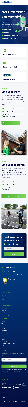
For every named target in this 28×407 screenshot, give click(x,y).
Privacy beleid (22, 369)
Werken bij (3, 321)
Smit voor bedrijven (6, 305)
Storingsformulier (5, 341)
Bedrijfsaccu (4, 312)
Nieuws (3, 328)
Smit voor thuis (5, 292)
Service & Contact (6, 333)
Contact (3, 345)
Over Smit (4, 318)
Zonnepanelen (4, 295)
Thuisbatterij (4, 299)
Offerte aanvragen (5, 315)
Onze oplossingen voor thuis (11, 122)
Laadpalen (3, 297)
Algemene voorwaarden (6, 392)
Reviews (3, 339)
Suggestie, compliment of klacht (8, 343)
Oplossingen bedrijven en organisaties (13, 196)
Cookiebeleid (4, 397)
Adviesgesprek (4, 301)
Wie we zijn (3, 323)
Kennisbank (4, 330)
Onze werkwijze (4, 326)
